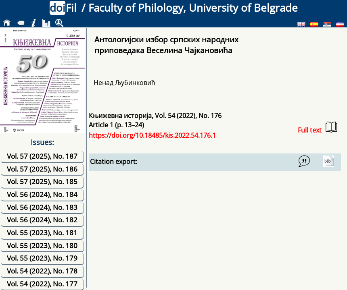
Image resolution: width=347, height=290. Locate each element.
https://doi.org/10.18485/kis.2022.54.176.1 (152, 135)
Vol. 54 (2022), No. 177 (42, 283)
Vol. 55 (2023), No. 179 (42, 258)
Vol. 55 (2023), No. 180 (42, 245)
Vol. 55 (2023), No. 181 (42, 232)
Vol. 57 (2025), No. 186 (42, 169)
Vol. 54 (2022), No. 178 (42, 271)
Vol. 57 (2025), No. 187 (42, 156)
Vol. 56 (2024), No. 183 (42, 207)
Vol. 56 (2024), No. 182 (42, 219)
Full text (317, 128)
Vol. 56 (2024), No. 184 (42, 194)
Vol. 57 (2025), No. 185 (42, 181)
